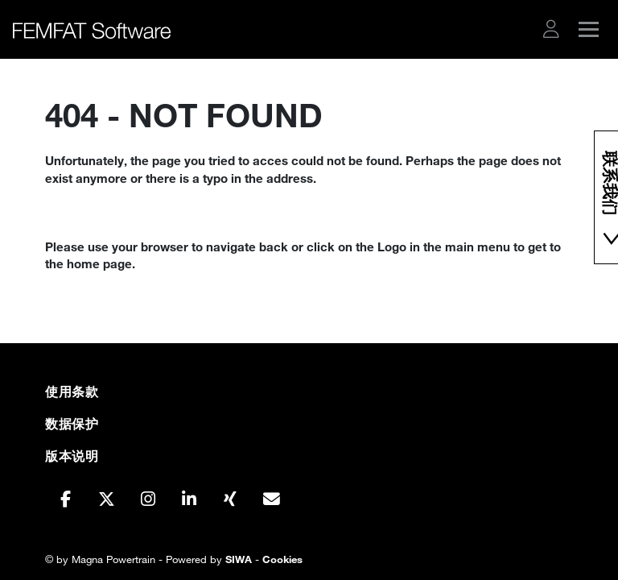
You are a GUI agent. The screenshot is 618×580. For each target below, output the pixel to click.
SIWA (238, 559)
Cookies (282, 559)
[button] (551, 29)
